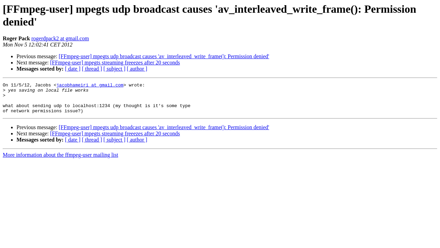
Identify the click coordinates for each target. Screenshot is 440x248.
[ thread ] (92, 69)
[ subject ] (114, 69)
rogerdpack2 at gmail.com (60, 38)
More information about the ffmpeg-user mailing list (60, 161)
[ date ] (72, 69)
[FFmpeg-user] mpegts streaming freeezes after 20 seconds (115, 62)
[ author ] (137, 69)
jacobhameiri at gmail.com (89, 86)
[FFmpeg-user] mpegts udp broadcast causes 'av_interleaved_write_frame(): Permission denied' (164, 56)
